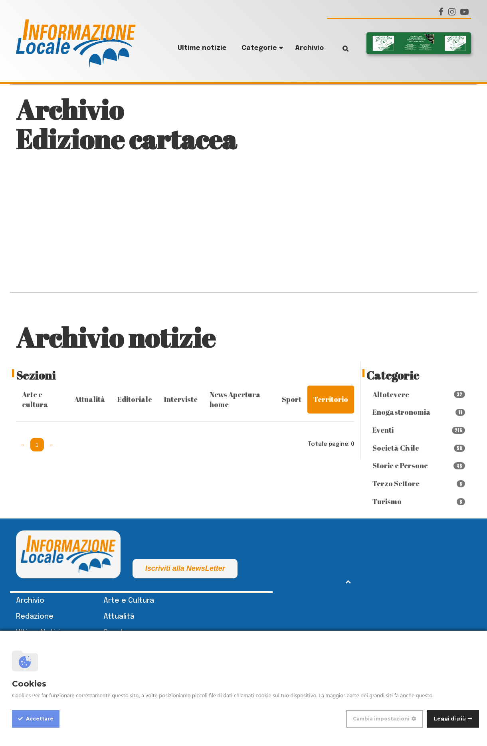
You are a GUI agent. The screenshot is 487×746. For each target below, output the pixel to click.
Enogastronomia (418, 412)
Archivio (309, 48)
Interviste (181, 399)
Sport (291, 399)
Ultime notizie (202, 48)
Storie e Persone (418, 465)
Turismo (418, 501)
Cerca (340, 48)
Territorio (330, 399)
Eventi (418, 430)
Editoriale (134, 399)
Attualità (89, 399)
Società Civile (418, 448)
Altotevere (418, 394)
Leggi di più (450, 719)
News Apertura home (235, 400)
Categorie (259, 48)
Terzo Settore (418, 483)
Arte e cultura (35, 400)
